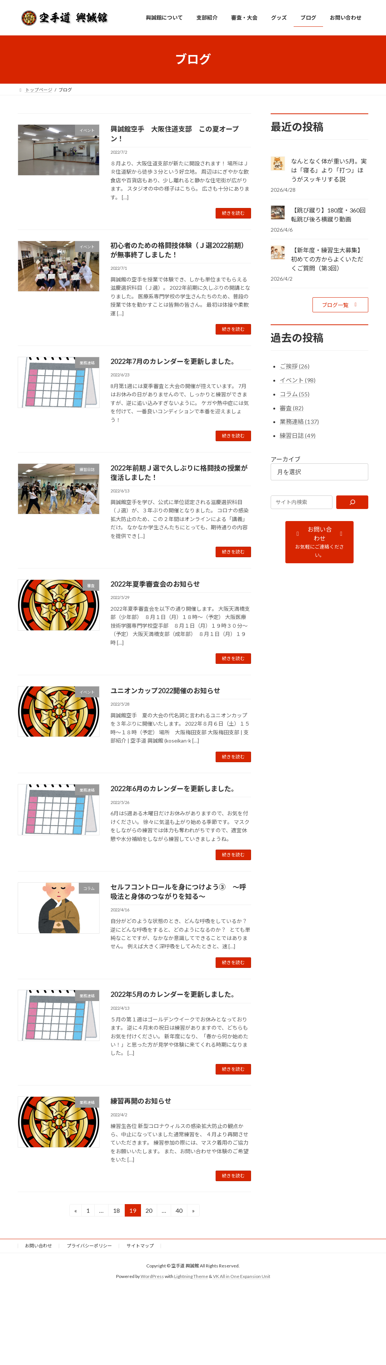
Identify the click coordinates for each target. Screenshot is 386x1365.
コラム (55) (294, 393)
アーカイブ (285, 459)
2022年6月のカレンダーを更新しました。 (174, 788)
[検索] (352, 502)
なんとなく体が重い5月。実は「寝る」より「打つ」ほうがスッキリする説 (329, 170)
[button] (340, 304)
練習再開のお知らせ (141, 1101)
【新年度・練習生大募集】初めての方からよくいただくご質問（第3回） (327, 259)
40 (178, 1211)
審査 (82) (291, 407)
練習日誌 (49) (298, 435)
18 (116, 1211)
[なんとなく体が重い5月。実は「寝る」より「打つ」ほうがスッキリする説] (278, 164)
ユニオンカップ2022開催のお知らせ (165, 690)
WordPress (152, 1276)
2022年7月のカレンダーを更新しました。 (174, 361)
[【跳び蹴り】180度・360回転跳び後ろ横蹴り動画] (278, 213)
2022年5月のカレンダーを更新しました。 (174, 994)
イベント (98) (298, 380)
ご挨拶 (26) (294, 366)
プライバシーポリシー (89, 1246)
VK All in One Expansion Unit (241, 1276)
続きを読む (233, 213)
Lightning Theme (191, 1276)
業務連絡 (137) (299, 421)
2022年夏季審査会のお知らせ (155, 584)
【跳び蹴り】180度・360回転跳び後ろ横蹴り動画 (328, 214)
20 (148, 1211)
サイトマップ (140, 1246)
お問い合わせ (38, 1246)
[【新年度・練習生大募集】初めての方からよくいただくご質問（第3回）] (278, 253)
